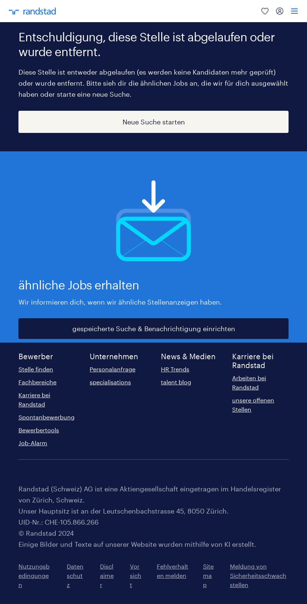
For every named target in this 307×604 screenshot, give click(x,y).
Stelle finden (35, 369)
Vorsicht (135, 575)
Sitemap (208, 575)
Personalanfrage (112, 369)
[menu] (294, 11)
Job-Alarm (32, 442)
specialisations (110, 381)
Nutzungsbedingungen (33, 575)
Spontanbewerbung (46, 417)
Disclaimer (107, 575)
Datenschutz (75, 575)
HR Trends (175, 369)
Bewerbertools (38, 429)
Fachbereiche (37, 381)
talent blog (176, 381)
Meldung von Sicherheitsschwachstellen (258, 575)
